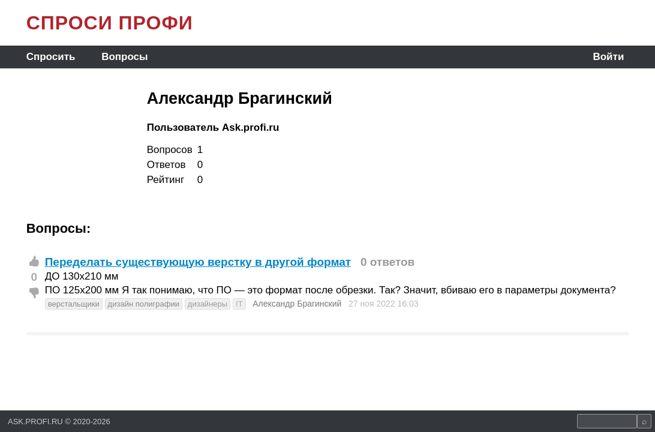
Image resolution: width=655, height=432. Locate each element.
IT (239, 303)
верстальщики (74, 303)
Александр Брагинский (297, 303)
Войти (608, 56)
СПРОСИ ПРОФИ (109, 23)
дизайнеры (207, 303)
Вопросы (124, 56)
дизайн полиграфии (143, 303)
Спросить (51, 56)
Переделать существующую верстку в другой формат (198, 262)
